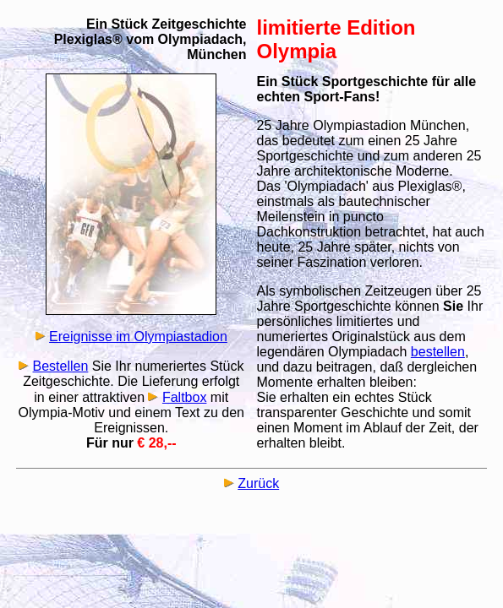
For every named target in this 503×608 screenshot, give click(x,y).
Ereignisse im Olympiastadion (138, 336)
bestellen (438, 352)
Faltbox (184, 397)
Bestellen (61, 366)
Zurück (258, 483)
